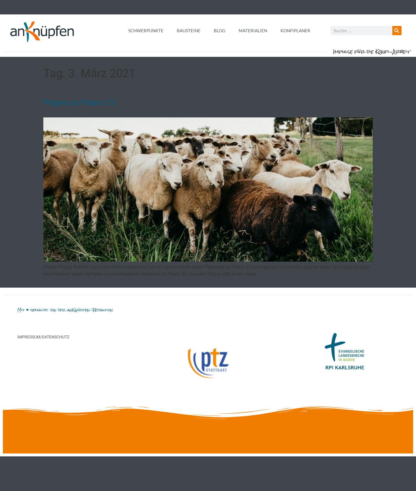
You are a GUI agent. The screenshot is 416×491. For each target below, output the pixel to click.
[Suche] (397, 30)
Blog (219, 30)
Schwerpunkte (146, 30)
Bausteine (188, 30)
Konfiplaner (295, 30)
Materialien (253, 30)
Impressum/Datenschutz (43, 337)
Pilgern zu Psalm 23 (79, 102)
